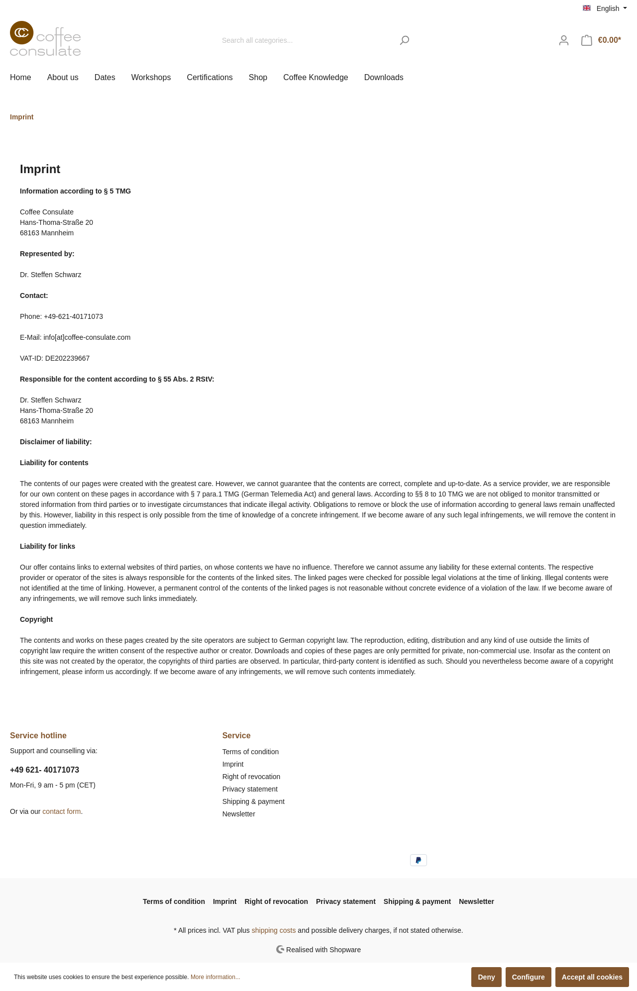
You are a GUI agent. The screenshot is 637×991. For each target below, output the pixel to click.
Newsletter (238, 814)
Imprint (233, 764)
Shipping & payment (253, 801)
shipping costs (274, 930)
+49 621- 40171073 (44, 770)
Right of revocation (251, 777)
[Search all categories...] (305, 40)
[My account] (563, 40)
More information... (215, 977)
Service (236, 735)
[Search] (404, 40)
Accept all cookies (592, 977)
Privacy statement (250, 789)
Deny (486, 977)
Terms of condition (250, 752)
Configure (528, 977)
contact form (61, 811)
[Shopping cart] (601, 40)
